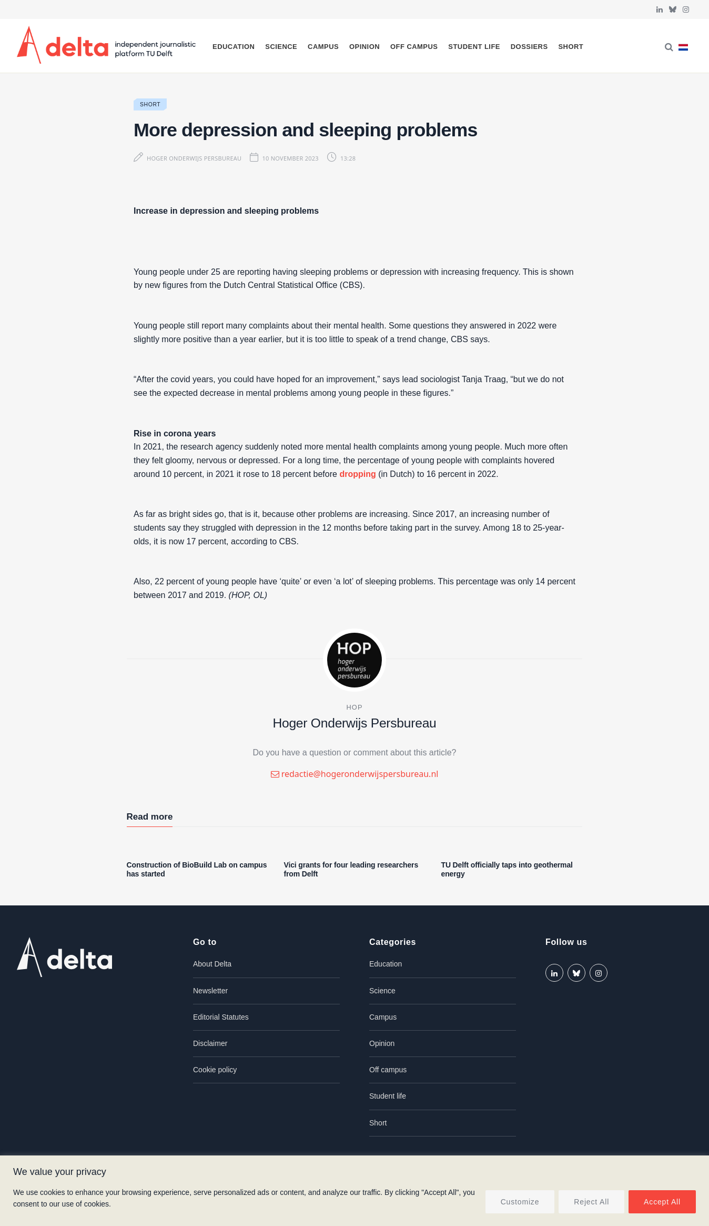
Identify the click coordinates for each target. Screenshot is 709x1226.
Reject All (591, 1202)
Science (281, 47)
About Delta (212, 964)
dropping (357, 474)
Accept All (662, 1202)
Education (233, 47)
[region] (354, 1190)
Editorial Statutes (221, 1017)
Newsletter (210, 990)
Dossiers (529, 47)
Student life (474, 47)
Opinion (364, 47)
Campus (323, 47)
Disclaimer (210, 1043)
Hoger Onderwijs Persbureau (194, 158)
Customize (520, 1202)
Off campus (414, 47)
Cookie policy (215, 1069)
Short (570, 47)
